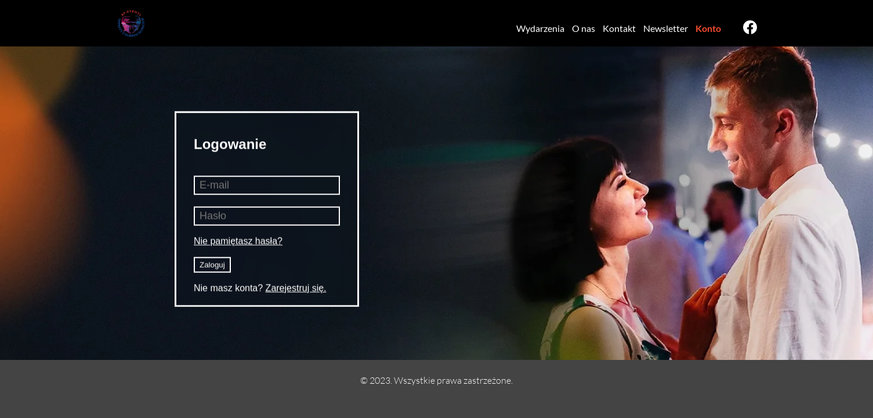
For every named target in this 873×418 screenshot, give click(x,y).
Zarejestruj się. (296, 288)
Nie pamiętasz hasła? (238, 241)
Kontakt (619, 28)
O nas (583, 28)
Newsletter (665, 28)
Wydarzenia (540, 28)
